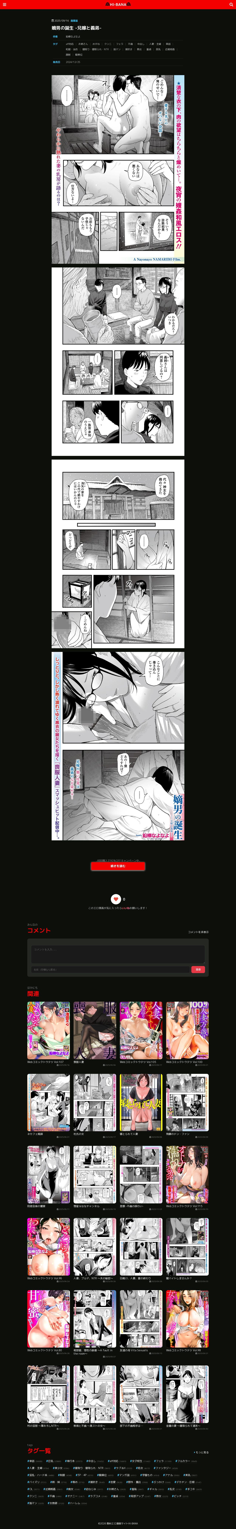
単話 (168, 44)
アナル (172, 1475)
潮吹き (128, 49)
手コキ (194, 1489)
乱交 (176, 1489)
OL (34, 1489)
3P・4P (85, 1475)
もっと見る (202, 1452)
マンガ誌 (127, 1475)
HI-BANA (118, 4)
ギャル (156, 1489)
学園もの (150, 1475)
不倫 (130, 44)
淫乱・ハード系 (41, 1475)
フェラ (119, 44)
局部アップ (140, 1496)
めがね (96, 44)
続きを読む (118, 866)
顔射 (68, 54)
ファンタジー (167, 1468)
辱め (78, 1482)
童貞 (148, 49)
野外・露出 (138, 1482)
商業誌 (74, 20)
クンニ (108, 44)
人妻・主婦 (155, 44)
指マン (117, 49)
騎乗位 (78, 54)
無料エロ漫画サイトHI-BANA (122, 1523)
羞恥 (138, 1489)
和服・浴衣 (72, 49)
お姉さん (83, 44)
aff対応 (70, 44)
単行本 (75, 1461)
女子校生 (141, 1461)
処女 (144, 1468)
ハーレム (78, 1503)
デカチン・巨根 (188, 1482)
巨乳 (54, 1461)
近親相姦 (170, 49)
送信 (198, 969)
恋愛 (116, 1482)
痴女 (74, 1489)
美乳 (158, 49)
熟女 (139, 49)
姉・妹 (59, 1482)
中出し (141, 44)
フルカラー (187, 1461)
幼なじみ (94, 1489)
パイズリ (37, 1482)
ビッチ (181, 1496)
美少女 (62, 1468)
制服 (66, 1475)
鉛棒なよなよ (73, 36)
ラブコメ (98, 1496)
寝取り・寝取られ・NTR (95, 49)
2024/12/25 (73, 62)
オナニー (75, 1496)
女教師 (57, 1503)
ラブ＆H (124, 1468)
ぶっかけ (162, 1482)
